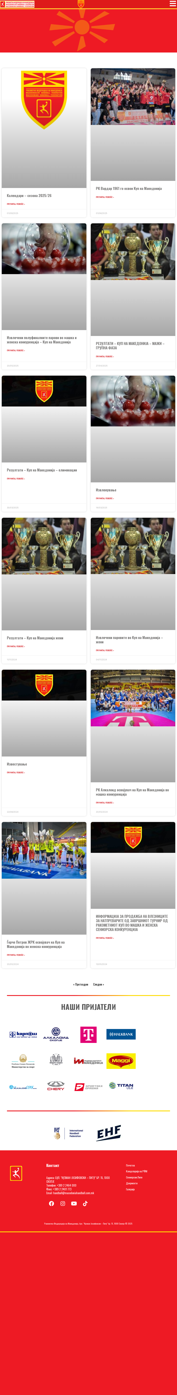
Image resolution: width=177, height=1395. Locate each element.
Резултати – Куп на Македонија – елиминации (42, 471)
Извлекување (106, 491)
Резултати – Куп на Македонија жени (35, 639)
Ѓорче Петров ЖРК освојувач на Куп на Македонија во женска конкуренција (36, 946)
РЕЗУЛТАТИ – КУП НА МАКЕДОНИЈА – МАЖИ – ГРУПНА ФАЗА (130, 347)
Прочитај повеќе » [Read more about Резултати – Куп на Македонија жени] (16, 648)
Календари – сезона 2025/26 (29, 197)
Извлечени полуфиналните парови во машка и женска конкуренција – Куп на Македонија (42, 341)
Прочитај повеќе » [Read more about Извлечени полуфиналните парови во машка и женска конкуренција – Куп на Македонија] (16, 352)
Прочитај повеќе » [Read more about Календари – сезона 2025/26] (16, 205)
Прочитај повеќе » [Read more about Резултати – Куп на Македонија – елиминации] (16, 480)
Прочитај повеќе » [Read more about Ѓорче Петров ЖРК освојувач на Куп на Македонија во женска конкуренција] (16, 956)
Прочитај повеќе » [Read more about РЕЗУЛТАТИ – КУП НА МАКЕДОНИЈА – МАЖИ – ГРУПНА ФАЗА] (105, 358)
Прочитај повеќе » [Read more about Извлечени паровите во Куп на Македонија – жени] (105, 652)
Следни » (98, 986)
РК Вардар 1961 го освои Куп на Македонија (129, 190)
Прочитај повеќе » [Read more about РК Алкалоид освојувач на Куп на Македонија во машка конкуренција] (105, 804)
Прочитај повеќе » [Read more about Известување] (16, 774)
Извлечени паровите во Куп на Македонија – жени (129, 641)
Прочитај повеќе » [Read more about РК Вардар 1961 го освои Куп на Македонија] (105, 198)
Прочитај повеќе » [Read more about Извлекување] (105, 500)
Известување (17, 765)
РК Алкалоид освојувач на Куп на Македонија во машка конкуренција (132, 793)
